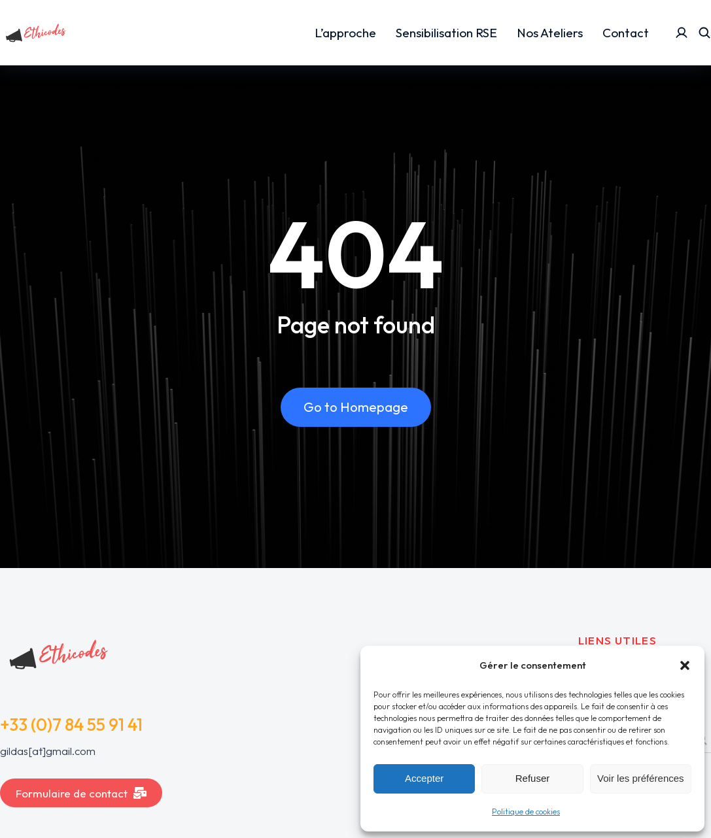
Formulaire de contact (81, 793)
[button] (684, 665)
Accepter (424, 778)
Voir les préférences (640, 778)
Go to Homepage (355, 407)
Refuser (532, 778)
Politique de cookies (526, 811)
